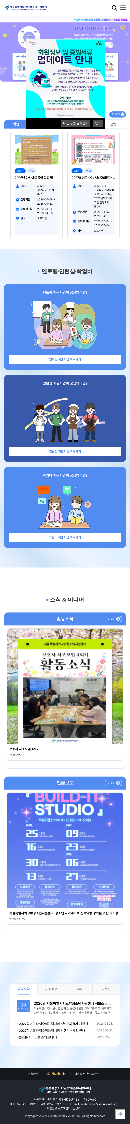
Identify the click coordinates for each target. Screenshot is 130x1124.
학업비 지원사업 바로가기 (65, 537)
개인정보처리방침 (56, 1074)
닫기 (98, 123)
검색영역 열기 (114, 8)
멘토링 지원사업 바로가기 (65, 359)
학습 (16, 124)
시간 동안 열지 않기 (75, 123)
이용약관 (33, 1074)
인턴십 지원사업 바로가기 (65, 451)
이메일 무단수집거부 (86, 1074)
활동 (114, 124)
